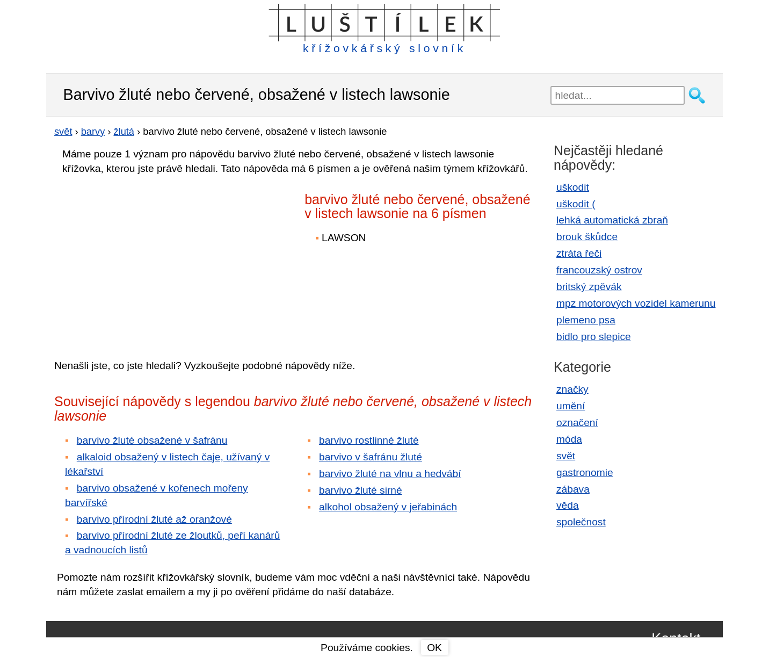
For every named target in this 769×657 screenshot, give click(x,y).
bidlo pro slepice (593, 336)
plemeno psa (585, 320)
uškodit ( (576, 204)
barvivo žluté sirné (360, 490)
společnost (581, 522)
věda (567, 505)
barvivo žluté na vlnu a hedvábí (390, 473)
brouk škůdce (587, 236)
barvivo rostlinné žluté (369, 440)
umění (570, 405)
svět (565, 455)
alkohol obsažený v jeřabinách (388, 506)
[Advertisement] (148, 259)
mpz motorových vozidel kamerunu (635, 303)
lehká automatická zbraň (612, 220)
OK (434, 647)
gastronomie (584, 472)
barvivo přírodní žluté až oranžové (154, 519)
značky (572, 389)
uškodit (572, 187)
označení (577, 422)
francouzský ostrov (599, 270)
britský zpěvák (589, 286)
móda (569, 439)
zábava (573, 489)
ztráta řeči (578, 253)
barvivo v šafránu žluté (370, 457)
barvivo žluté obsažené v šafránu (152, 440)
